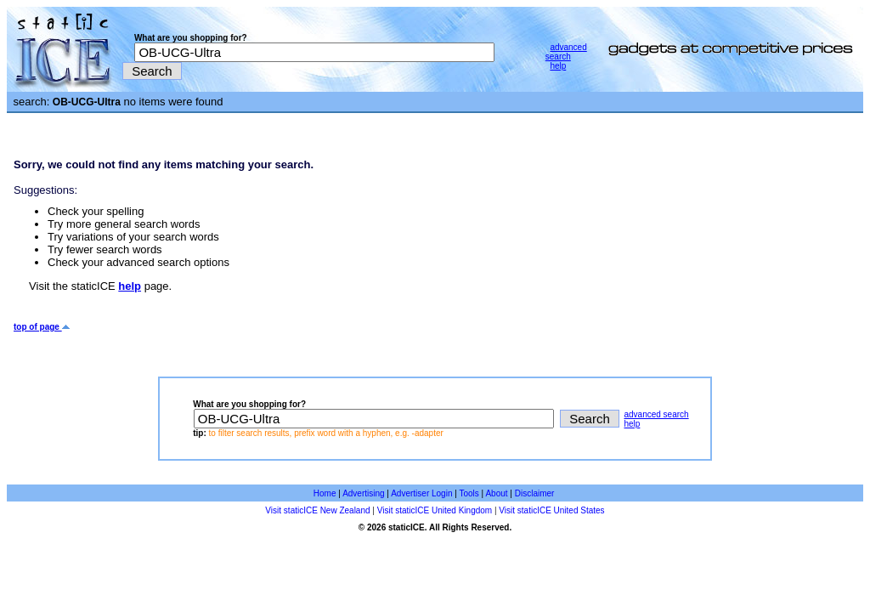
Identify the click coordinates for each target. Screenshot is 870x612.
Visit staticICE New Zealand (317, 510)
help (558, 66)
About (496, 493)
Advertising (363, 493)
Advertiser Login (421, 493)
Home (325, 493)
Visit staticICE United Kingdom (434, 510)
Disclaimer (535, 493)
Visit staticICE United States (551, 510)
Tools (468, 493)
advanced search (566, 51)
